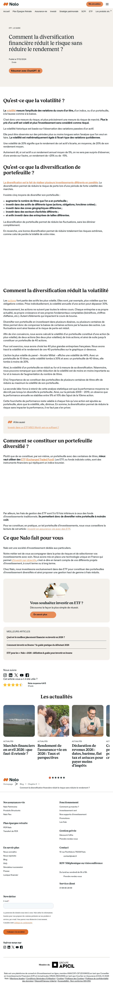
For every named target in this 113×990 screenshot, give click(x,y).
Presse (6, 871)
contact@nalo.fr (70, 856)
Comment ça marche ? (69, 807)
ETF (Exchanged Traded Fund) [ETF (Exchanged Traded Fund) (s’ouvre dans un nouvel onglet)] (37, 459)
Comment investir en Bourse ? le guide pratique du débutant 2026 (38, 645)
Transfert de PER (10, 831)
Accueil (6, 11)
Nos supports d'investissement (73, 814)
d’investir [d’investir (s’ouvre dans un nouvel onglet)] (17, 560)
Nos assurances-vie (14, 802)
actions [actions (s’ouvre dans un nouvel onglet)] (12, 300)
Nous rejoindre (9, 856)
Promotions (64, 818)
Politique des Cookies (74, 979)
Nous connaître (10, 852)
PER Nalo (7, 828)
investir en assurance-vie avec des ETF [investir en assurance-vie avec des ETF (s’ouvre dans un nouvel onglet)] (49, 529)
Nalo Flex (7, 814)
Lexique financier (10, 875)
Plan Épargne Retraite (22, 11)
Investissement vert (68, 811)
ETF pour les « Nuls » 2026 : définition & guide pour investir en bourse (39, 653)
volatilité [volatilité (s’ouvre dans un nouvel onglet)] (11, 111)
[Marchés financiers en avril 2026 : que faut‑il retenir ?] (19, 721)
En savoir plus (40, 615)
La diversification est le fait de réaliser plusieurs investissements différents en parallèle (50, 182)
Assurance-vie (41, 11)
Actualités (8, 741)
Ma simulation (95, 4)
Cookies (60, 979)
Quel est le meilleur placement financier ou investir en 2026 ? (36, 637)
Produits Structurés (11, 811)
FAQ (5, 864)
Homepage (8, 784)
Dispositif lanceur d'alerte (45, 981)
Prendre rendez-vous (68, 839)
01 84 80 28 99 (65, 888)
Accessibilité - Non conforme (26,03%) (74, 981)
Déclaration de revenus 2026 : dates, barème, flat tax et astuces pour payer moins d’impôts (87, 756)
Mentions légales (17, 979)
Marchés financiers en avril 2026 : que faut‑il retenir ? (19, 750)
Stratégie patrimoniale (68, 11)
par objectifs (29, 560)
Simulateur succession (13, 867)
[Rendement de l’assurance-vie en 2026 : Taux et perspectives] (53, 721)
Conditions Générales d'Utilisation (40, 979)
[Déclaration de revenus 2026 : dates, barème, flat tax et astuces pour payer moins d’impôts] (87, 721)
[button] (50, 778)
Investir (53, 11)
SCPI (83, 11)
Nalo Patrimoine (10, 807)
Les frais (63, 822)
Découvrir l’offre (66, 835)
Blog (5, 860)
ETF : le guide (14, 28)
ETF (91, 11)
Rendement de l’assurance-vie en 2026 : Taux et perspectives (52, 752)
